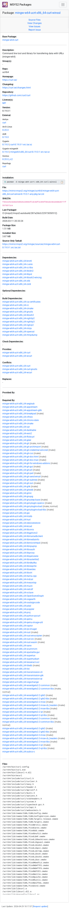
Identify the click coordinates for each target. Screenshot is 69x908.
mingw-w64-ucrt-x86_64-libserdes (19, 569)
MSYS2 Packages (16, 4)
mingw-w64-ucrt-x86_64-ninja (17, 328)
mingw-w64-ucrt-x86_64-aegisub (18, 403)
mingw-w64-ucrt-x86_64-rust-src (18, 639)
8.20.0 (5, 130)
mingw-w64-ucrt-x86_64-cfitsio (17, 417)
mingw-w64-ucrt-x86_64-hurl (16, 519)
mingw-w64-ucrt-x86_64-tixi (16, 669)
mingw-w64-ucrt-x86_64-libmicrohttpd (21, 543)
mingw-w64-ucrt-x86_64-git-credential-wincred (25, 450)
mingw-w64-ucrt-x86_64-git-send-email (21, 476)
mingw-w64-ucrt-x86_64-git (15, 443)
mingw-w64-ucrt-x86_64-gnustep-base (21, 499)
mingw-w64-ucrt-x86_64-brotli (17, 261)
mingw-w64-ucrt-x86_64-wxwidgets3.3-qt (22, 745)
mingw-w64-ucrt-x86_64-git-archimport (21, 446)
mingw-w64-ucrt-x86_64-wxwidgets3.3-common (26, 718)
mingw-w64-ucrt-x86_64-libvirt (17, 572)
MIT (4, 103)
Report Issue (35, 30)
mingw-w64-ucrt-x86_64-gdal (16, 440)
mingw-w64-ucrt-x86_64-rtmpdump (19, 335)
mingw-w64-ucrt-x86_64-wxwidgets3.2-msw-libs (26, 708)
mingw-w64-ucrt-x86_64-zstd (16, 284)
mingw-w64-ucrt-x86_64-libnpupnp (19, 546)
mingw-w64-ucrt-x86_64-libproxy (18, 553)
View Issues (34, 26)
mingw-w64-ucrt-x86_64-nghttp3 (18, 321)
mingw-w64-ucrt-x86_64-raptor (17, 625)
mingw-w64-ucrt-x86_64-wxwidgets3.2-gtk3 (23, 695)
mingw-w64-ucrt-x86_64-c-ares (17, 264)
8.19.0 (5, 137)
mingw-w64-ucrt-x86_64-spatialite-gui (21, 652)
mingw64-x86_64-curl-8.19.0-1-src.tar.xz (30, 152)
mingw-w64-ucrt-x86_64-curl (16, 352)
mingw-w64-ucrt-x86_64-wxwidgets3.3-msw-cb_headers (29, 738)
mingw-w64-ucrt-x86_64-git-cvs (17, 453)
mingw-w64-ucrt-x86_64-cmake (17, 308)
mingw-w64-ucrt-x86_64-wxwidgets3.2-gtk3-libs (25, 698)
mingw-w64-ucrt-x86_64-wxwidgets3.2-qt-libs (24, 715)
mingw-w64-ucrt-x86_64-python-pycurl (21, 615)
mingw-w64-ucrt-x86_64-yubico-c (18, 751)
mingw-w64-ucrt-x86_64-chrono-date (20, 420)
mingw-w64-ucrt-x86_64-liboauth (18, 549)
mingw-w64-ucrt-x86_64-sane (16, 645)
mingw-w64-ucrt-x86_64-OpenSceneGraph (23, 596)
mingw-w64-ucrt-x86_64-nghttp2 (18, 318)
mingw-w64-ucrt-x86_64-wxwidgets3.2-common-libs (28, 688)
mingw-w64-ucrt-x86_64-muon (17, 586)
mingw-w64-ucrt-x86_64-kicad (17, 526)
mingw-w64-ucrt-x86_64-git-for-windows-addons (26, 463)
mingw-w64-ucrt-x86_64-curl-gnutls (19, 369)
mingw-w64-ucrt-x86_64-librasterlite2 (20, 559)
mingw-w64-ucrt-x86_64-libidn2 (17, 271)
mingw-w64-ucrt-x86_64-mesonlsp (19, 582)
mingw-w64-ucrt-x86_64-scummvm (19, 649)
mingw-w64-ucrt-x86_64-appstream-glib (22, 410)
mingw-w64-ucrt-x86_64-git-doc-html (20, 456)
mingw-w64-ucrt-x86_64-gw (16, 513)
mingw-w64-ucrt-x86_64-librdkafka (19, 562)
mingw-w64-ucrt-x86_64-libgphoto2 (20, 533)
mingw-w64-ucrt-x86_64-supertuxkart (20, 659)
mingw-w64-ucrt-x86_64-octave (17, 592)
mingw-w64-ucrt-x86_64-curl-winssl (38, 13)
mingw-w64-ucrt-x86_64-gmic (17, 493)
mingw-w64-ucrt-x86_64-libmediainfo (20, 539)
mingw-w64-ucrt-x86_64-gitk (16, 486)
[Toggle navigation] (63, 5)
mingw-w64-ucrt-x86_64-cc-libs (17, 267)
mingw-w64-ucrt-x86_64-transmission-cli (22, 672)
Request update (40, 906)
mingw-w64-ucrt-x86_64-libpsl (17, 274)
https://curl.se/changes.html (16, 87)
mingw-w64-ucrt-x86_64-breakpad (19, 413)
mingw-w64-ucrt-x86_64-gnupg (17, 496)
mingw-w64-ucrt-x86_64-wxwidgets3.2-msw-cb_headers (29, 705)
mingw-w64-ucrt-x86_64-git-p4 (17, 470)
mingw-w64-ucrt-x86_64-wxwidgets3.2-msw (24, 702)
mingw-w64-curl (10, 40)
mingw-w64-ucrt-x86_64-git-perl (17, 473)
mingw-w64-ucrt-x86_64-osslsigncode (21, 602)
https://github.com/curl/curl (16, 95)
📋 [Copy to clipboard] (62, 182)
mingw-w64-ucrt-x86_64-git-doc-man (20, 460)
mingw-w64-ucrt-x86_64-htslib (17, 516)
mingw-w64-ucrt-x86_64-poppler (18, 609)
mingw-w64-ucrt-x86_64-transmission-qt (22, 678)
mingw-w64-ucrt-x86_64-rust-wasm (19, 642)
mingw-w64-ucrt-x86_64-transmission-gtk (22, 675)
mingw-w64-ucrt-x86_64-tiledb (17, 665)
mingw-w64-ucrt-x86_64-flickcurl (18, 436)
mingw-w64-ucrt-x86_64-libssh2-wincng (22, 277)
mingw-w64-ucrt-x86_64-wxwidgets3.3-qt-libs (24, 748)
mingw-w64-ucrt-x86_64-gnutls (17, 311)
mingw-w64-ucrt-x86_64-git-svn (17, 483)
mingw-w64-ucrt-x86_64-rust (16, 632)
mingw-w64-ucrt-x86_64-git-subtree (19, 480)
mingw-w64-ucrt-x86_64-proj (16, 612)
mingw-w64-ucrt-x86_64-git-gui (17, 466)
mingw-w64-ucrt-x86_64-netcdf (17, 589)
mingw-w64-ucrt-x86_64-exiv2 (17, 433)
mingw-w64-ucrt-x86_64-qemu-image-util (22, 622)
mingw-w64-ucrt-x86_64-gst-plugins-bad (22, 506)
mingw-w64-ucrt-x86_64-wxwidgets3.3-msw (24, 735)
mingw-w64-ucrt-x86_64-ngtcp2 (18, 325)
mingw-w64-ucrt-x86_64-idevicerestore (21, 523)
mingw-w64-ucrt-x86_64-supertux (18, 655)
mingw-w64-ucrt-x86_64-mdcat (17, 579)
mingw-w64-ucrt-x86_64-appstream (20, 407)
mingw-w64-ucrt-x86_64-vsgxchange (20, 682)
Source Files (34, 20)
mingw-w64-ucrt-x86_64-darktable (19, 430)
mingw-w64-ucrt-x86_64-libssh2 (18, 315)
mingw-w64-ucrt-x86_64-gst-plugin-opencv (23, 503)
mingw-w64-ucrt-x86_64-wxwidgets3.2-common (26, 685)
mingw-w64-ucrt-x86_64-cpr (16, 427)
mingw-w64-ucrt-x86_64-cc (15, 305)
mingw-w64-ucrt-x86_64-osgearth (19, 599)
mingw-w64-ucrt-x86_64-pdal (16, 606)
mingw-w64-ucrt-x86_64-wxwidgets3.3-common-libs (28, 722)
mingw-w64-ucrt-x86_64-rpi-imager (19, 629)
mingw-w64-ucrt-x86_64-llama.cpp (19, 576)
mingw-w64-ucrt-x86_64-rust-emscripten (22, 635)
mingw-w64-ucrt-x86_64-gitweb (17, 490)
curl (4, 122)
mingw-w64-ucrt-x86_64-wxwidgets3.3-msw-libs (26, 741)
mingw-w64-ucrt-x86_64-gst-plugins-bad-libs (24, 509)
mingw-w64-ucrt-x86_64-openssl (18, 331)
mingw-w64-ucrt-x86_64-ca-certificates (21, 302)
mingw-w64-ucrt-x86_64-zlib (16, 281)
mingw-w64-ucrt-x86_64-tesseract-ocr (20, 662)
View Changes (34, 23)
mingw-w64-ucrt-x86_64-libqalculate (20, 556)
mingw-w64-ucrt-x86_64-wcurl (17, 356)
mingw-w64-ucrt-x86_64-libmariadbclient (22, 536)
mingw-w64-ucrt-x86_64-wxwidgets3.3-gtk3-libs (25, 731)
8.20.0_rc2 (7, 159)
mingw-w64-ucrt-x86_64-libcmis (18, 529)
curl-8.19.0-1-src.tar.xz (21, 144)
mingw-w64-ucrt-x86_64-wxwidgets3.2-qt (22, 712)
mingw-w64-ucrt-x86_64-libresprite (19, 566)
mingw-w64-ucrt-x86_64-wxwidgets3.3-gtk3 (23, 728)
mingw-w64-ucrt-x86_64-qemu (17, 619)
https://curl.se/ (9, 80)
